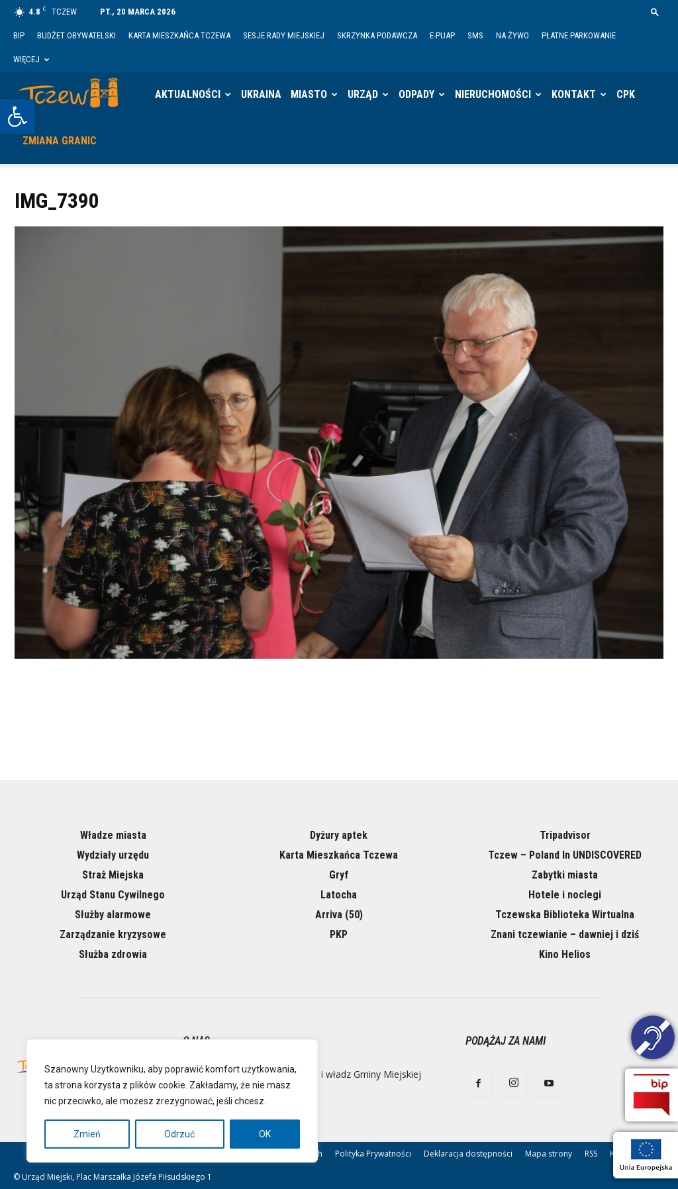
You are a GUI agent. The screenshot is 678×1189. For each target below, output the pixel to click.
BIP (18, 35)
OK (265, 1134)
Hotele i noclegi (564, 894)
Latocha (338, 894)
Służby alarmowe (113, 914)
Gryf (338, 875)
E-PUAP (442, 35)
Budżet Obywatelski (76, 35)
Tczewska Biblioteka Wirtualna (564, 914)
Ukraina (261, 94)
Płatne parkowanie (579, 35)
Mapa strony (548, 1153)
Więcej (31, 59)
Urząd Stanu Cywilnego (113, 894)
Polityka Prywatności (373, 1153)
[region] (172, 1101)
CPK (625, 94)
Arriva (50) (339, 914)
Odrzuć (179, 1134)
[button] (17, 116)
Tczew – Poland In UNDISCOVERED (565, 855)
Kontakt (574, 94)
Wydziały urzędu (113, 855)
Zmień (87, 1134)
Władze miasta (113, 835)
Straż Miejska (113, 875)
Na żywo (512, 35)
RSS (591, 1153)
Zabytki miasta (565, 875)
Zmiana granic (60, 140)
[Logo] (72, 94)
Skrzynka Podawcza (377, 35)
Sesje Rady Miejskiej (283, 35)
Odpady (416, 94)
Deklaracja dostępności (468, 1153)
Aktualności (187, 94)
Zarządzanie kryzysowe (113, 934)
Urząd (363, 94)
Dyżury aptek (338, 835)
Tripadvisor (565, 835)
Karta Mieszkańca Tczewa (179, 35)
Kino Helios (565, 954)
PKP (339, 934)
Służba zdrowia (113, 954)
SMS (475, 35)
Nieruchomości (493, 94)
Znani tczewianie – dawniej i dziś (565, 934)
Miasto (309, 94)
